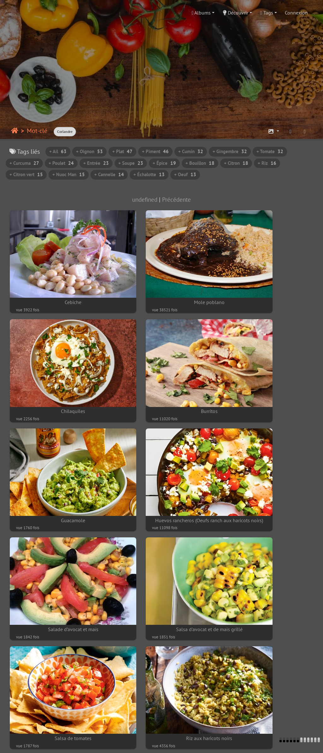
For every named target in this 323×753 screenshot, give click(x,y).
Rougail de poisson (266, 628)
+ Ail (58, 151)
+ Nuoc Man (68, 174)
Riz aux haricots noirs (57, 541)
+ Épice (164, 163)
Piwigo (56, 742)
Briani (57, 628)
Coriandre (65, 131)
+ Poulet (61, 163)
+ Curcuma (24, 163)
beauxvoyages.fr (173, 742)
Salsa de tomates (265, 454)
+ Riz (267, 163)
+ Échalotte (149, 174)
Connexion (296, 12)
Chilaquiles (266, 281)
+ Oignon (89, 151)
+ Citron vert (26, 174)
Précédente (176, 199)
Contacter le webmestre (93, 742)
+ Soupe (130, 163)
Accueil (14, 130)
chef (274, 742)
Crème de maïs (161, 541)
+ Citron (236, 163)
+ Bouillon (199, 163)
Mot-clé (37, 131)
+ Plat (122, 151)
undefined (144, 199)
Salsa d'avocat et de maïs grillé (161, 454)
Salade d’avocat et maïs (57, 454)
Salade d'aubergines (57, 715)
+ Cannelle (109, 174)
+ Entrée (96, 163)
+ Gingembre (230, 151)
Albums (201, 12)
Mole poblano (161, 281)
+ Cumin (190, 151)
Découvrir (235, 12)
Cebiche (57, 281)
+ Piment (155, 151)
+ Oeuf (185, 174)
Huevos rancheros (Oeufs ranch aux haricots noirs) (266, 367)
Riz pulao (161, 628)
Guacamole (161, 367)
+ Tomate (269, 151)
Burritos (57, 367)
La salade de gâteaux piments (266, 541)
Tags (266, 12)
